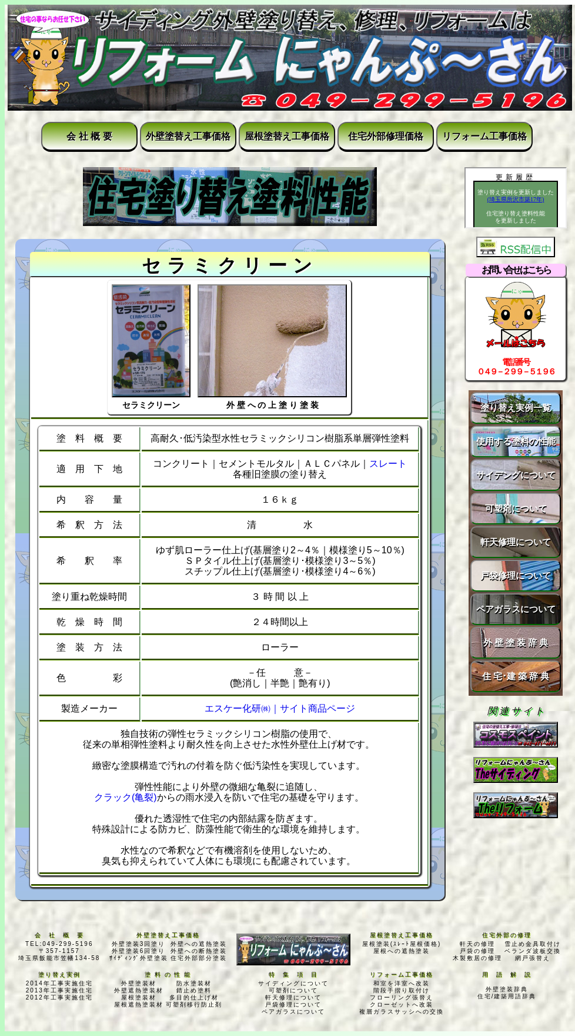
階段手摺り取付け (401, 990)
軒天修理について (515, 542)
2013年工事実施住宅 (59, 990)
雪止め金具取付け (532, 944)
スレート (388, 464)
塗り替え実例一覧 (515, 408)
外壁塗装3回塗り (139, 944)
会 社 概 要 (89, 136)
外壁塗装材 (138, 983)
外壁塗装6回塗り (139, 951)
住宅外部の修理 (506, 935)
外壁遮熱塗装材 (138, 990)
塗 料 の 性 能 (168, 974)
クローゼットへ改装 (401, 1004)
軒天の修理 (477, 944)
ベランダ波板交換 (532, 951)
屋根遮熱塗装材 (138, 1004)
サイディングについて (293, 983)
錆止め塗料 (194, 990)
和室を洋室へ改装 (401, 983)
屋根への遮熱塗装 (401, 951)
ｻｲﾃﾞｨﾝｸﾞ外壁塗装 (138, 958)
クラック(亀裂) (125, 797)
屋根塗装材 (138, 997)
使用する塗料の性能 (516, 441)
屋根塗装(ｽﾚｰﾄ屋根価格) (402, 944)
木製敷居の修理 (477, 958)
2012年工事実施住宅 (59, 997)
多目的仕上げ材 (194, 997)
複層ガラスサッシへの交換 (401, 1011)
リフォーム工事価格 (484, 136)
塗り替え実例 (59, 974)
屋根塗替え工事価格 (287, 136)
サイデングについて (516, 475)
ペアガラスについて (516, 609)
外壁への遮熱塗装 (199, 944)
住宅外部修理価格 (385, 136)
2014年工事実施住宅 (59, 983)
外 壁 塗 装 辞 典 (516, 642)
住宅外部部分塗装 (199, 958)
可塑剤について (516, 508)
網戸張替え (532, 958)
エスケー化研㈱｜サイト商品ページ (280, 708)
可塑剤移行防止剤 (194, 1004)
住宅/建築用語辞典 (507, 996)
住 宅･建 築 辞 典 (516, 676)
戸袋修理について (515, 575)
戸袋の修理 (477, 951)
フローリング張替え (401, 997)
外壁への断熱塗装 (199, 951)
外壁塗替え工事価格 (188, 136)
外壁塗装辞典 (507, 989)
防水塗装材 (194, 983)
